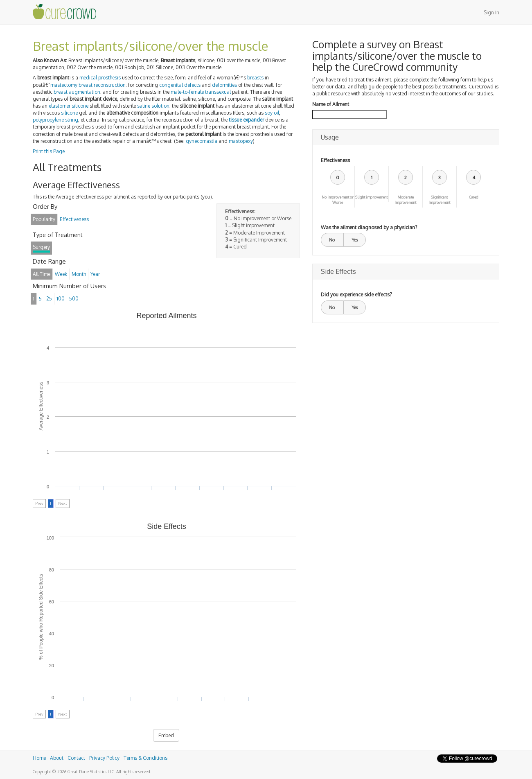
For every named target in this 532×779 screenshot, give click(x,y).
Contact (76, 758)
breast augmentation (77, 92)
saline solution (153, 106)
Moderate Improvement (405, 200)
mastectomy (63, 85)
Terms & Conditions (145, 758)
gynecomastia (201, 141)
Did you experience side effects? (356, 294)
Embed (166, 735)
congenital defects (180, 85)
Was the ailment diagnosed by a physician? (369, 227)
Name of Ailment (330, 104)
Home (39, 758)
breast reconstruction (102, 85)
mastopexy (241, 141)
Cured (473, 197)
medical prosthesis (100, 78)
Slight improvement (371, 197)
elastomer (59, 106)
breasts (255, 78)
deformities (224, 85)
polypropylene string (55, 120)
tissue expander (246, 120)
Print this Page (49, 151)
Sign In (491, 12)
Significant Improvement (439, 200)
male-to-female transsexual (201, 92)
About (56, 758)
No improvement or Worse (338, 200)
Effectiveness (335, 160)
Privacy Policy (104, 758)
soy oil (272, 113)
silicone (80, 106)
